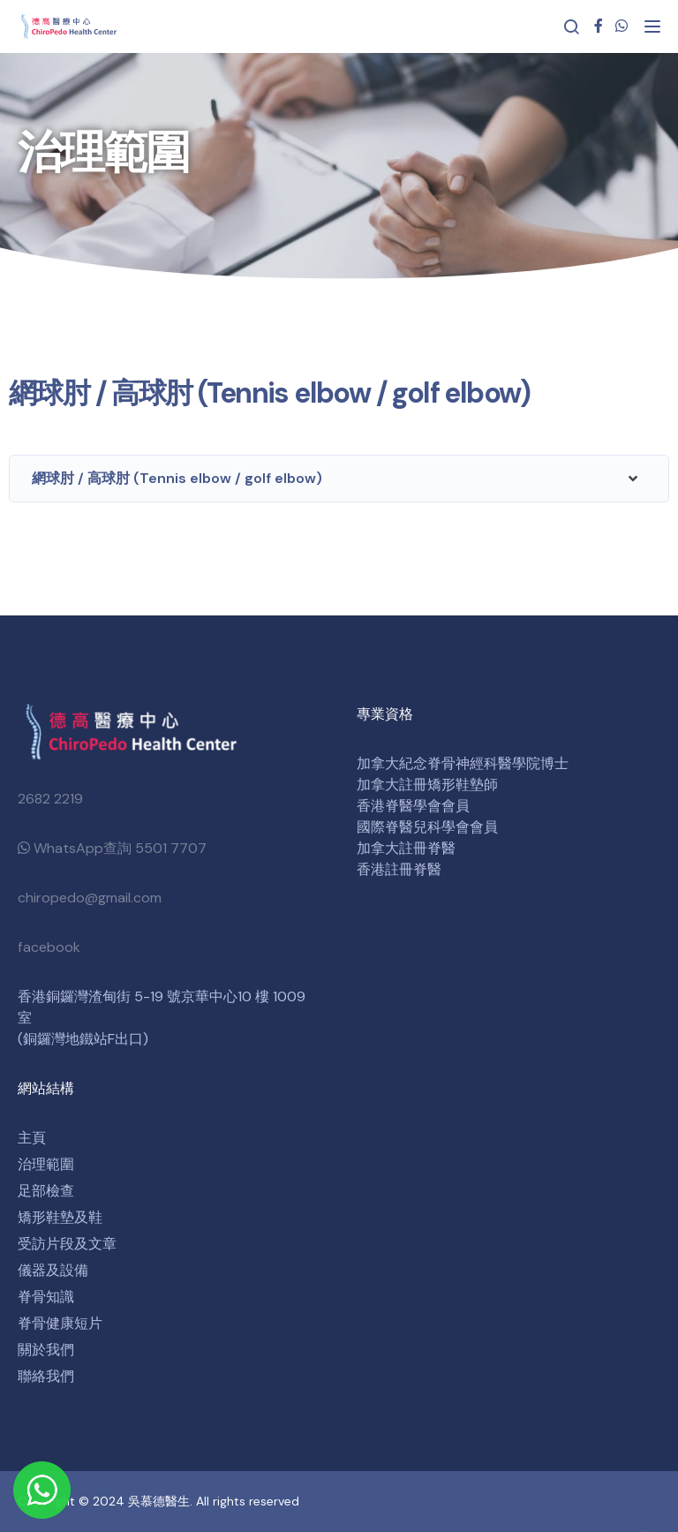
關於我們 (46, 1349)
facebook (49, 947)
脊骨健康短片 (60, 1323)
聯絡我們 (46, 1376)
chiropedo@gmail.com (90, 897)
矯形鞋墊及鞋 (60, 1217)
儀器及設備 (53, 1270)
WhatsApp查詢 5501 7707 (112, 848)
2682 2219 (50, 798)
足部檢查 (46, 1190)
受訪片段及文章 (67, 1243)
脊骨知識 (46, 1296)
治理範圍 (46, 1164)
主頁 (32, 1137)
